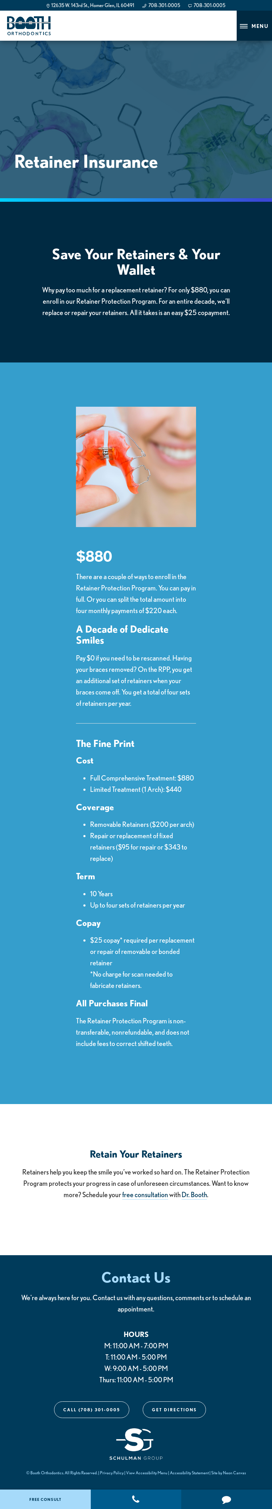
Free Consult (45, 1499)
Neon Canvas (234, 1472)
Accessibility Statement (189, 1472)
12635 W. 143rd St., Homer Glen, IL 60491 (90, 5)
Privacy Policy (112, 1472)
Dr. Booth (194, 1194)
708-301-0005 (161, 5)
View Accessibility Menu (146, 1472)
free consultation (145, 1194)
